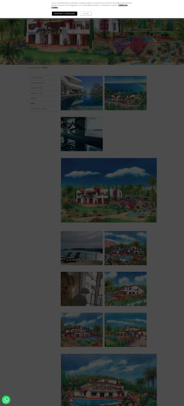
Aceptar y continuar (64, 14)
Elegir (86, 14)
